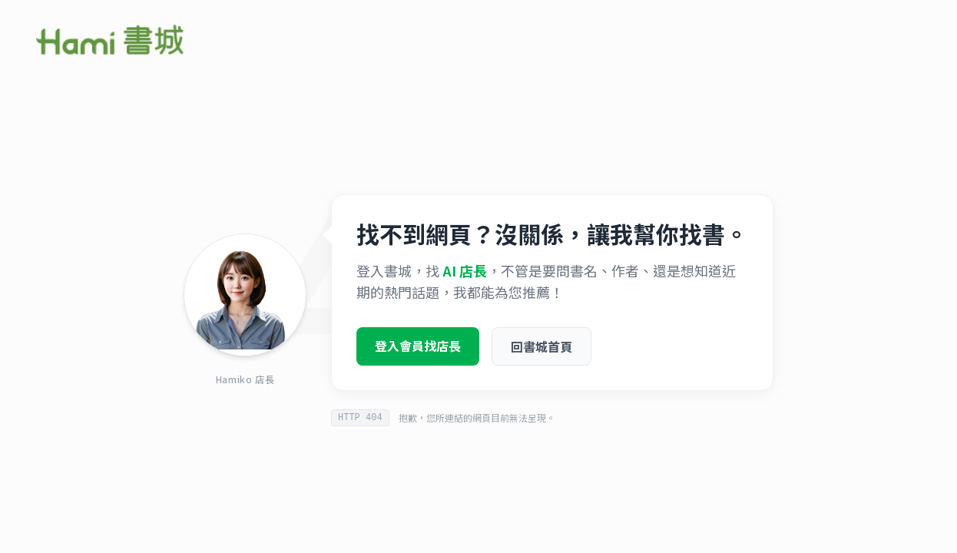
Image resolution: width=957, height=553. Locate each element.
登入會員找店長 (418, 348)
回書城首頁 (541, 349)
